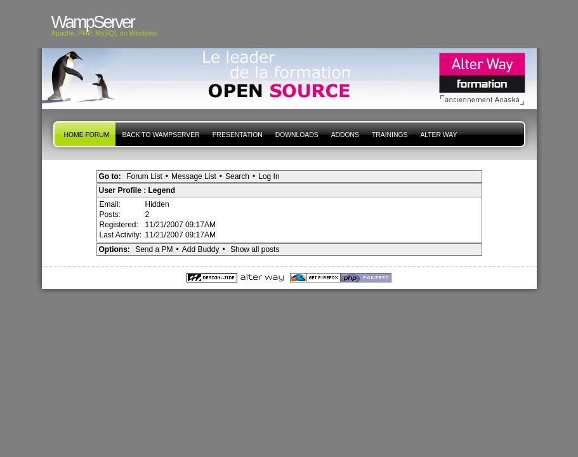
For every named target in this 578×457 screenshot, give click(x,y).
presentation (238, 134)
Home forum (87, 134)
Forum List (144, 176)
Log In (268, 176)
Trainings (389, 134)
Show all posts (254, 249)
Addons (345, 134)
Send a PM (154, 249)
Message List (193, 176)
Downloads (297, 134)
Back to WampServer (160, 134)
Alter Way (438, 134)
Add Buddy (201, 249)
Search (237, 176)
